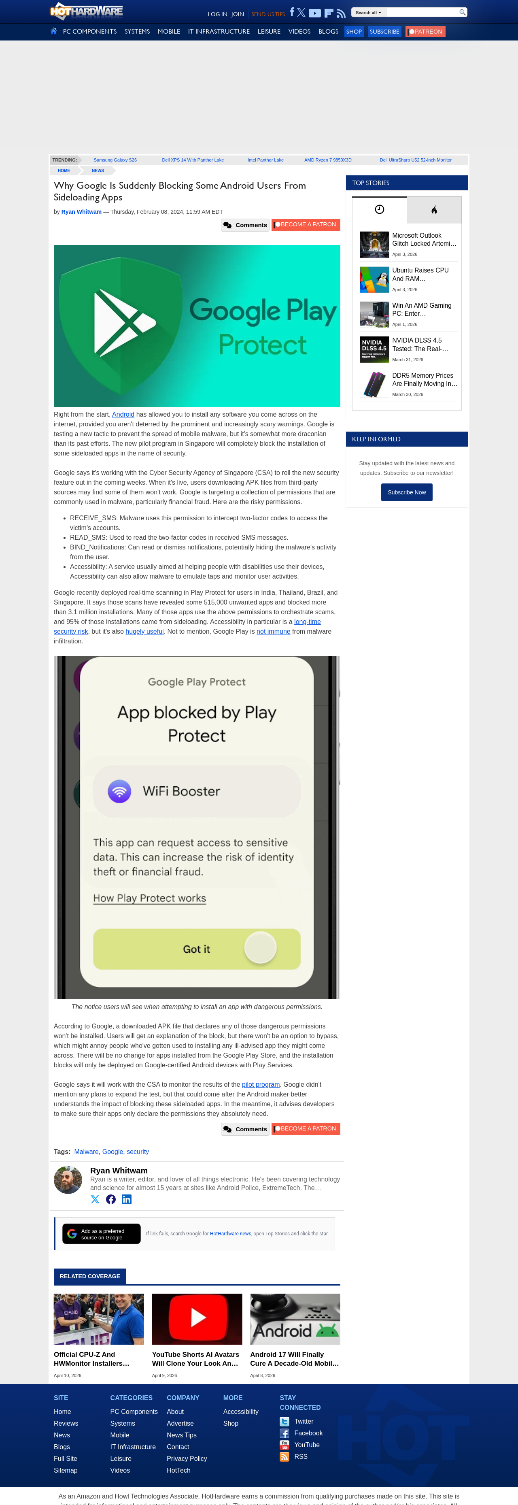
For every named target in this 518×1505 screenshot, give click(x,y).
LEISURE (269, 31)
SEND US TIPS (268, 14)
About (175, 1411)
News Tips (182, 1435)
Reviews (66, 1423)
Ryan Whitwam (119, 1170)
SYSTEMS (137, 31)
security (138, 1151)
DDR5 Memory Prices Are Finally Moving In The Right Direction (423, 380)
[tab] (379, 210)
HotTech (179, 1470)
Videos (120, 1470)
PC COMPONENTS (90, 31)
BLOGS (328, 31)
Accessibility (241, 1411)
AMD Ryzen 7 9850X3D (328, 160)
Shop (354, 31)
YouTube (307, 1444)
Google (112, 1151)
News (98, 170)
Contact (178, 1446)
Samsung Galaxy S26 (115, 160)
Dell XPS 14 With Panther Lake (193, 160)
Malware (86, 1151)
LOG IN (217, 14)
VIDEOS (299, 31)
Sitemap (66, 1470)
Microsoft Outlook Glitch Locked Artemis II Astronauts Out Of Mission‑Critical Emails (424, 240)
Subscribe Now (407, 492)
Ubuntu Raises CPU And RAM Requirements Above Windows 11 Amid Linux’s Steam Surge (422, 275)
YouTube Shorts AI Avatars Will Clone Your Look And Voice (196, 1359)
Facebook (308, 1433)
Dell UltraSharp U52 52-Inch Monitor (416, 160)
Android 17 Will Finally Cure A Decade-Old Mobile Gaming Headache (293, 1359)
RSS (301, 1456)
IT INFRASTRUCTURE (219, 31)
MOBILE (169, 31)
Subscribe (384, 31)
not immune (274, 631)
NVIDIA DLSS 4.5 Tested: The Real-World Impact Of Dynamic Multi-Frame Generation (422, 345)
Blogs (62, 1446)
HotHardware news (230, 1234)
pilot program (261, 1084)
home (64, 170)
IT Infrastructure (133, 1446)
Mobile (120, 1435)
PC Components (134, 1411)
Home (62, 1411)
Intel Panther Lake (266, 160)
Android (123, 414)
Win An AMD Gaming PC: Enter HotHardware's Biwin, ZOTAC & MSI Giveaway (423, 310)
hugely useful (144, 631)
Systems (122, 1423)
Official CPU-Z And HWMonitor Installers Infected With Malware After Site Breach (99, 1359)
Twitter (303, 1421)
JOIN (237, 14)
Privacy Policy (187, 1458)
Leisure (121, 1458)
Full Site (65, 1458)
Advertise (180, 1423)
